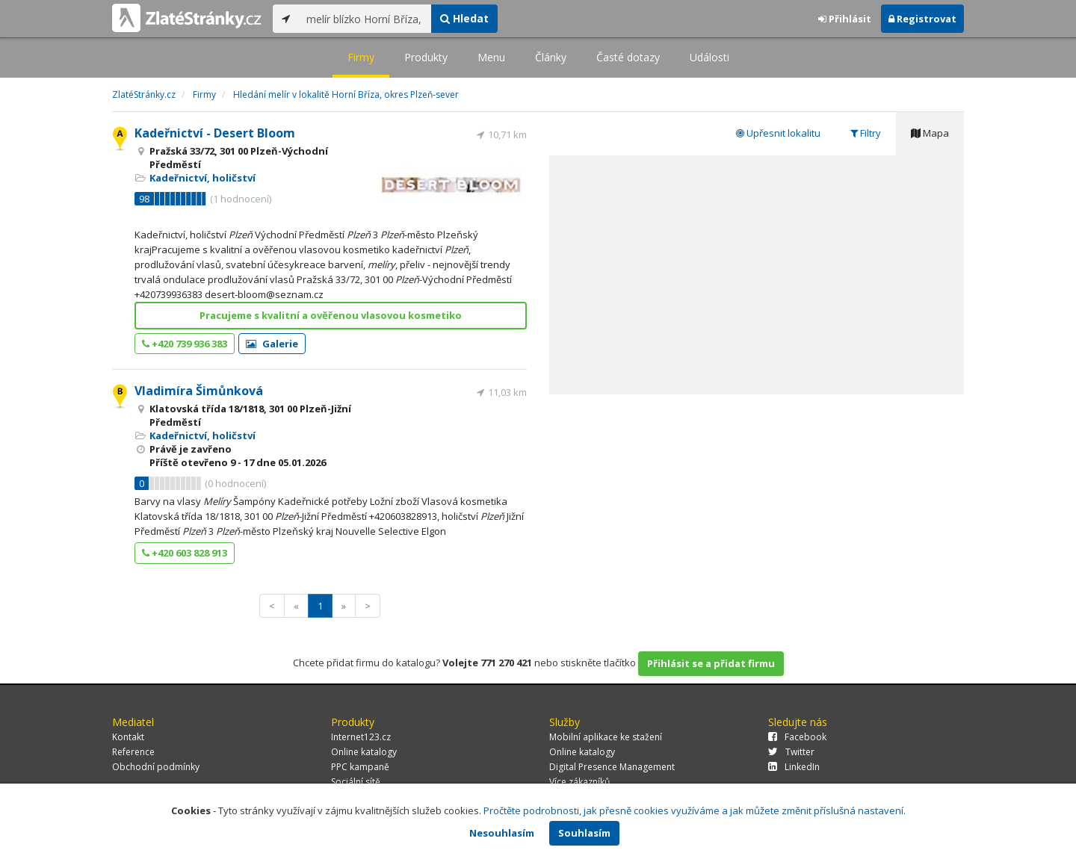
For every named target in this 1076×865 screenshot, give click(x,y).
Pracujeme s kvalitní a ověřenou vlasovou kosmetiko (331, 315)
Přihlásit (844, 18)
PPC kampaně (360, 766)
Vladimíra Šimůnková (198, 390)
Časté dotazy (628, 57)
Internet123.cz (361, 737)
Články (550, 57)
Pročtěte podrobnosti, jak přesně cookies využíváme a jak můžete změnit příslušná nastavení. (694, 810)
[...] (365, 18)
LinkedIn (794, 766)
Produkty (426, 57)
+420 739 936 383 (184, 343)
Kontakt (128, 737)
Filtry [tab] (865, 133)
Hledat (464, 18)
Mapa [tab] (930, 133)
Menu (491, 57)
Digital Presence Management (612, 766)
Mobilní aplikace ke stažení (605, 737)
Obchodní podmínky (156, 766)
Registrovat (922, 18)
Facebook (797, 737)
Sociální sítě (355, 781)
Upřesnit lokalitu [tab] (778, 133)
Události (709, 57)
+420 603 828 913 (184, 552)
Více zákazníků (579, 781)
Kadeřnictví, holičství (202, 178)
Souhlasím (584, 833)
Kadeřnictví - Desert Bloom (214, 133)
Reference (133, 751)
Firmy (360, 57)
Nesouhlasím (501, 833)
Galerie (272, 343)
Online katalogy (364, 751)
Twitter (791, 751)
